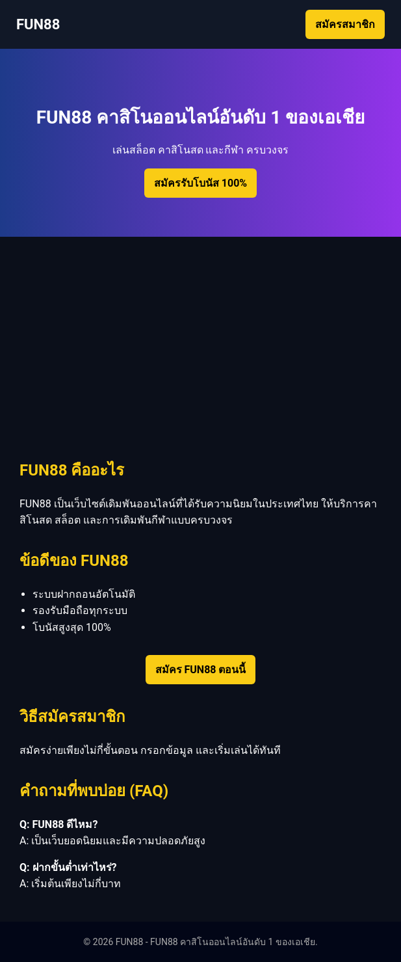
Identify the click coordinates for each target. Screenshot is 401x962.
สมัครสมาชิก (345, 24)
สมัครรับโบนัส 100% (200, 183)
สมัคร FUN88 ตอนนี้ (200, 669)
